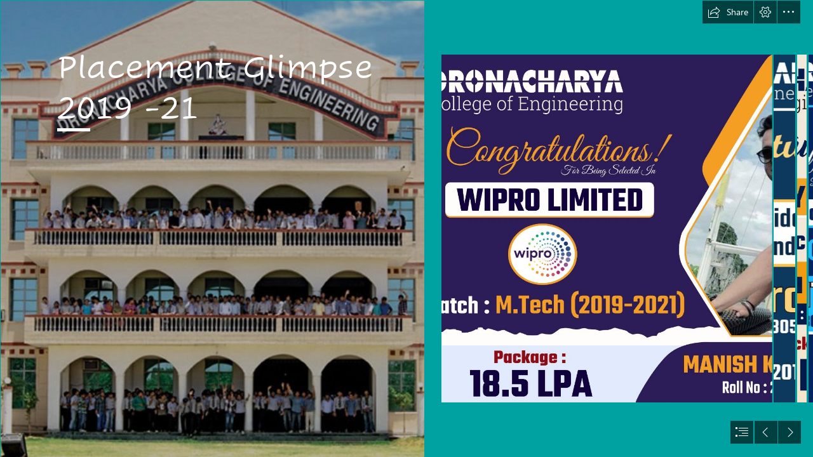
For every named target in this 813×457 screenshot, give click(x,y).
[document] (406, 228)
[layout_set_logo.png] (212, 228)
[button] (727, 12)
